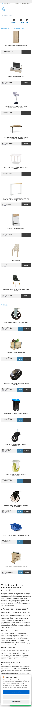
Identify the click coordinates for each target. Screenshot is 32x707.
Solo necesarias (16, 697)
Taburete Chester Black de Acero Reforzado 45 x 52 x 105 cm (16, 107)
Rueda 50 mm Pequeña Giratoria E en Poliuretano (16, 445)
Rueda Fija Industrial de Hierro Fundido (16, 322)
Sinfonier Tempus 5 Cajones (16, 228)
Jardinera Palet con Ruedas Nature (16, 566)
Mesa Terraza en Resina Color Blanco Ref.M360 (16, 168)
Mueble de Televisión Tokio (16, 76)
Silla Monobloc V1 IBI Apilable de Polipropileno (16, 259)
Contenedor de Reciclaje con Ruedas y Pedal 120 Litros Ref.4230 (16, 414)
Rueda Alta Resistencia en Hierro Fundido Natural (16, 384)
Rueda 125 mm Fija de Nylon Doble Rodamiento (16, 475)
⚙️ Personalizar (16, 701)
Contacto (13, 21)
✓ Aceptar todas (16, 692)
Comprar (26, 52)
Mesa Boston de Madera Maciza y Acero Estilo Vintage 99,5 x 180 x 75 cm (16, 138)
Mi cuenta (21, 21)
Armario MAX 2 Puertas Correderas (16, 45)
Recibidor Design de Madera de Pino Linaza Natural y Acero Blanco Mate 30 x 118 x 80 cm (16, 199)
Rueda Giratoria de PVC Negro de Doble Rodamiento (16, 506)
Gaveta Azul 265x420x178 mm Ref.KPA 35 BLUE (16, 535)
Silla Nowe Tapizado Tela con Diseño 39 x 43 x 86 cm (16, 290)
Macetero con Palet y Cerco (16, 352)
